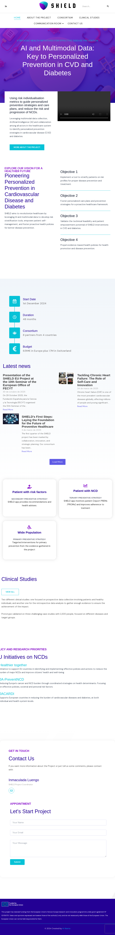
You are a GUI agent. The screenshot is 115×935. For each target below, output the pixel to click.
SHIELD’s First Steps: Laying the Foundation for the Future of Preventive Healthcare (38, 421)
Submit (17, 862)
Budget (27, 346)
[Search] (93, 6)
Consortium (65, 17)
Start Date (29, 299)
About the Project (39, 17)
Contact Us (75, 23)
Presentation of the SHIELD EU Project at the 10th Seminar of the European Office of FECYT (19, 381)
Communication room (48, 23)
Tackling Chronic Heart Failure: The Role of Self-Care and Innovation (93, 380)
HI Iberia (66, 928)
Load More (57, 462)
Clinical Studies (89, 17)
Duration (28, 315)
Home (17, 17)
